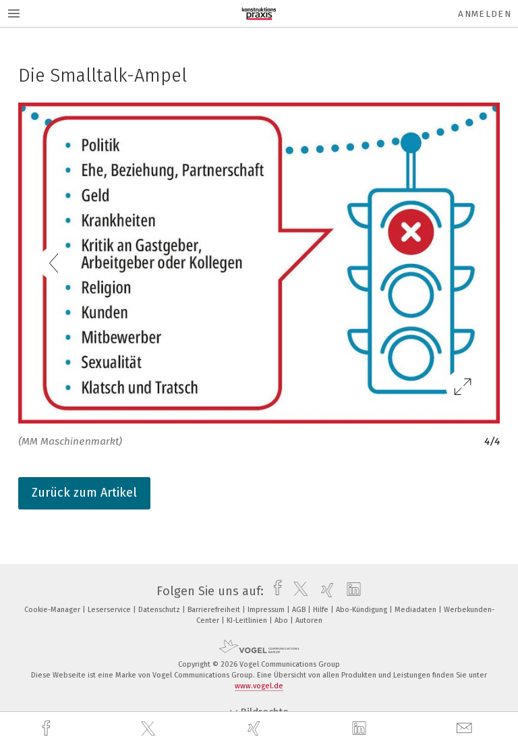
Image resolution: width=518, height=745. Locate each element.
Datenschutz (160, 609)
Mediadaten (416, 609)
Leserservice (110, 609)
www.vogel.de (259, 686)
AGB (300, 609)
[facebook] (47, 728)
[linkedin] (361, 729)
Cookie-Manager (53, 609)
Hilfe (321, 609)
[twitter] (150, 728)
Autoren (308, 620)
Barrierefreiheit (215, 609)
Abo (282, 620)
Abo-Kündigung (362, 609)
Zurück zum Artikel (84, 492)
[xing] (255, 728)
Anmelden (484, 14)
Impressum (267, 609)
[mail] (466, 728)
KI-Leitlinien (248, 620)
